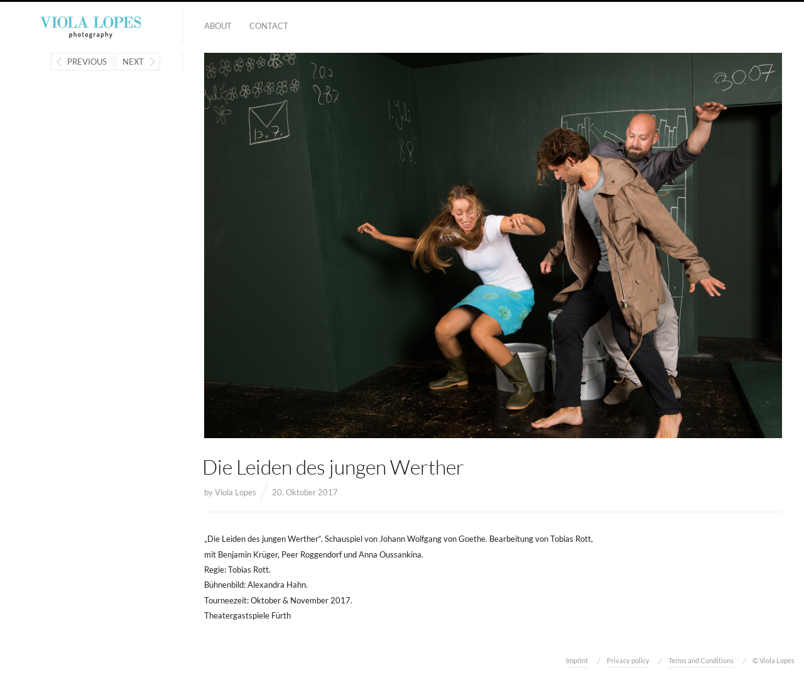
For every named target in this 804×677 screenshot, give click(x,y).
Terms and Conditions (701, 660)
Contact (268, 26)
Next (133, 62)
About (218, 26)
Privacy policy (628, 660)
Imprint (577, 660)
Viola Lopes (235, 492)
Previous (87, 62)
